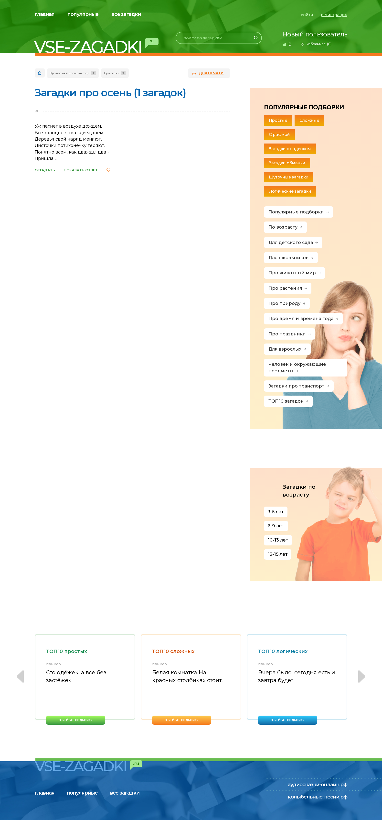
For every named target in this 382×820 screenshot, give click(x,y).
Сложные (309, 120)
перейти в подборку (75, 720)
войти (307, 14)
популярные (82, 14)
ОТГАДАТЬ (45, 170)
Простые (278, 120)
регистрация (334, 14)
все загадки (126, 14)
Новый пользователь (314, 34)
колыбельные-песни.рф (317, 797)
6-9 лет (276, 526)
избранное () (319, 44)
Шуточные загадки (288, 177)
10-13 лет (278, 540)
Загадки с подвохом (290, 148)
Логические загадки (290, 191)
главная (44, 14)
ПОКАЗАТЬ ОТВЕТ (81, 170)
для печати (211, 73)
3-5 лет (276, 511)
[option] (85, 679)
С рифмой (279, 134)
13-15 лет (278, 554)
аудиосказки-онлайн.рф (317, 784)
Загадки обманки (287, 163)
